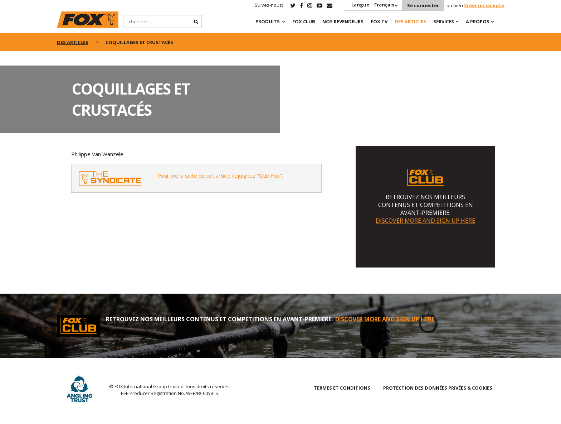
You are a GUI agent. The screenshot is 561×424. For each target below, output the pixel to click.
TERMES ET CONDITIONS (342, 388)
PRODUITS (267, 21)
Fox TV (379, 21)
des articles (72, 42)
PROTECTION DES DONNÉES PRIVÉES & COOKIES (437, 388)
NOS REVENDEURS (343, 21)
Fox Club (303, 21)
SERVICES (443, 21)
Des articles (410, 21)
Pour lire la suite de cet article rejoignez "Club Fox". (220, 175)
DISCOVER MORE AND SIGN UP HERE (425, 221)
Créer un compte (484, 5)
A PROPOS (477, 21)
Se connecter (423, 5)
